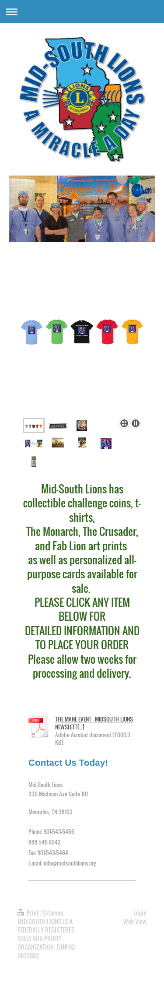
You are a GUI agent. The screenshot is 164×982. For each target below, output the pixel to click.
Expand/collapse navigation (82, 11)
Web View (135, 921)
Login (140, 912)
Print (28, 912)
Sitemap (53, 912)
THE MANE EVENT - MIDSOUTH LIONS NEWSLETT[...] (94, 723)
